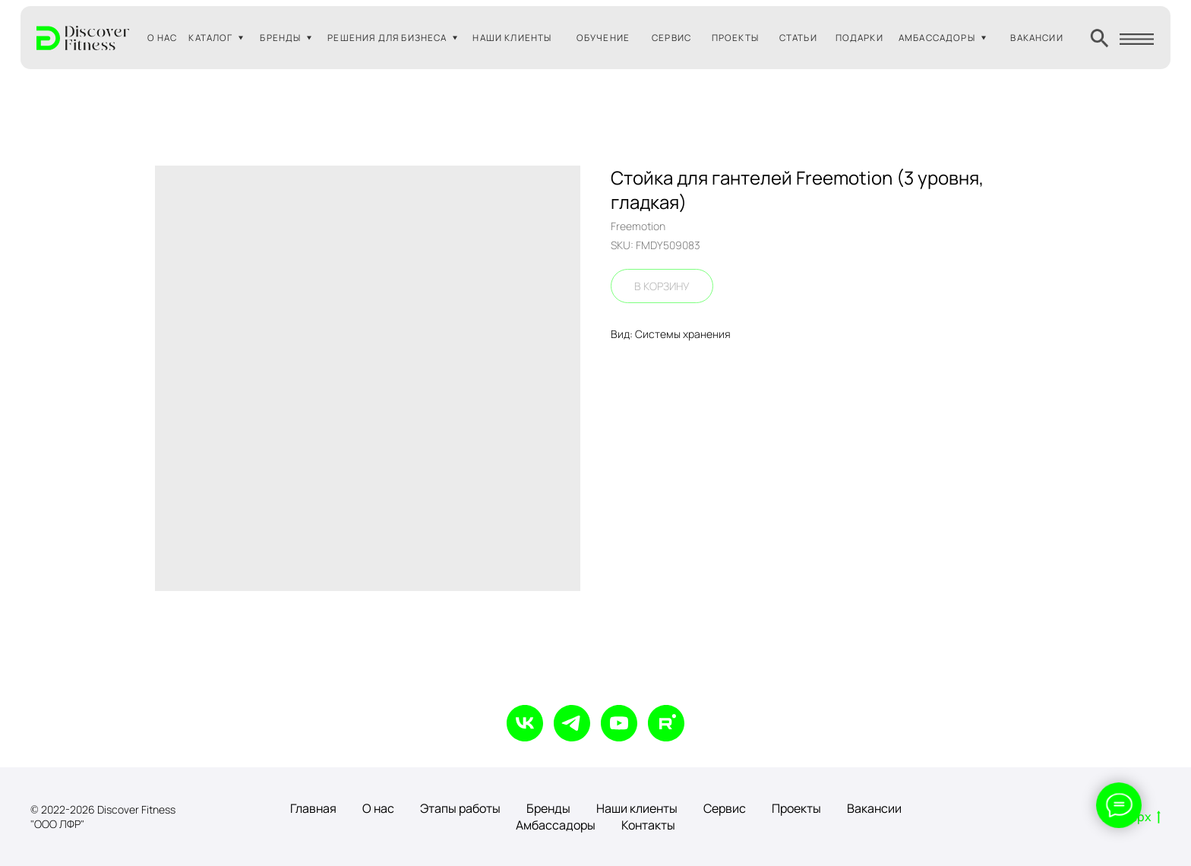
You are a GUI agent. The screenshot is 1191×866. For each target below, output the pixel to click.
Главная (313, 808)
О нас (378, 808)
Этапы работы (460, 808)
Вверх (1138, 817)
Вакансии (874, 808)
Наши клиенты (637, 808)
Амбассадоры (556, 825)
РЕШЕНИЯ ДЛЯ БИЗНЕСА (387, 37)
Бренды (548, 808)
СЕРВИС (671, 37)
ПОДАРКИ (859, 37)
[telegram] (572, 723)
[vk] (525, 723)
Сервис (724, 808)
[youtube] (619, 723)
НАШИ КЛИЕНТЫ (511, 37)
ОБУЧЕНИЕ (603, 37)
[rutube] (666, 723)
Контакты (648, 825)
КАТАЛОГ (210, 37)
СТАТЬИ (798, 37)
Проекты (796, 808)
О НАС (162, 37)
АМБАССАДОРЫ (937, 37)
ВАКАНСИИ (1036, 37)
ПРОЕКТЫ (735, 37)
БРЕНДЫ (280, 37)
